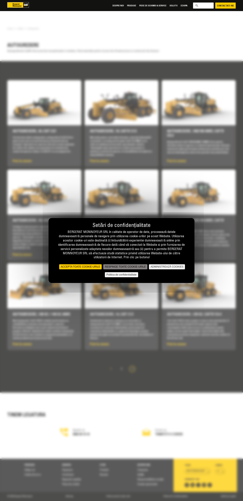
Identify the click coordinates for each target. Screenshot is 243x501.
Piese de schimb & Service (152, 6)
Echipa (184, 6)
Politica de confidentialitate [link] (121, 274)
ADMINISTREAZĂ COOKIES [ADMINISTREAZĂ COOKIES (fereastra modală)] (167, 266)
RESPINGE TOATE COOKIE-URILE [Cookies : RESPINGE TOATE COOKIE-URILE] (125, 266)
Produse (131, 6)
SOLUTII (173, 6)
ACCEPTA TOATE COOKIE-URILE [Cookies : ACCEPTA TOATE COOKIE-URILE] (80, 266)
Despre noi (118, 6)
